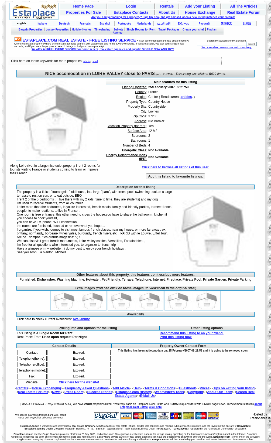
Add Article (121, 388)
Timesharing (102, 29)
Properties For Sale (83, 12)
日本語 (247, 23)
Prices (205, 388)
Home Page (83, 6)
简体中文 (226, 23)
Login (131, 6)
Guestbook (187, 388)
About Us (167, 12)
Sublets (118, 29)
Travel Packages (169, 29)
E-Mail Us (147, 396)
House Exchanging (46, 388)
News (56, 392)
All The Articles (243, 6)
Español (105, 23)
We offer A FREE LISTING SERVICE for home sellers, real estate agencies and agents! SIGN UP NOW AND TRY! (103, 49)
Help (137, 388)
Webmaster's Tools (169, 392)
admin (86, 61)
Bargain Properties (31, 29)
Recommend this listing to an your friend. (192, 333)
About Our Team (219, 392)
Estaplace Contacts (131, 12)
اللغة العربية (163, 23)
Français (85, 23)
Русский (204, 23)
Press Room (73, 392)
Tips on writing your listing (234, 388)
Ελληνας (183, 23)
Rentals (167, 6)
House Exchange (200, 12)
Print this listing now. (176, 337)
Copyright (195, 392)
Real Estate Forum (243, 12)
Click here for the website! (79, 382)
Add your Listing (200, 6)
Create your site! (193, 29)
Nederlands (144, 23)
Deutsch (64, 23)
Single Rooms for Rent (141, 29)
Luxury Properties (57, 29)
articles (186, 97)
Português (124, 23)
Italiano (42, 23)
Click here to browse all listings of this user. (175, 167)
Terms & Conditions (160, 388)
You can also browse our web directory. (226, 47)
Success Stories (99, 392)
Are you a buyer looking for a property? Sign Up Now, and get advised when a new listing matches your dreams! (163, 17)
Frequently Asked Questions (87, 388)
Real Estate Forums (33, 392)
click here (155, 406)
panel (95, 61)
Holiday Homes (81, 29)
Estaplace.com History (133, 392)
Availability (81, 319)
